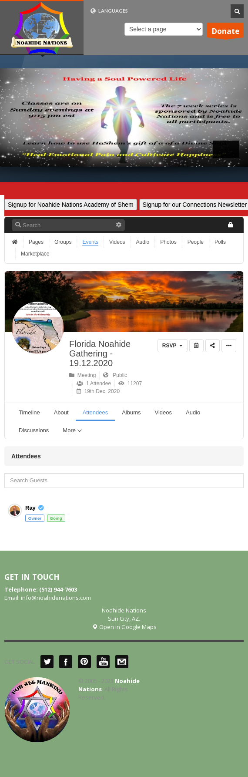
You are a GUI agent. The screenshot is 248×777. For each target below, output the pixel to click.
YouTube (103, 661)
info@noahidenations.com (56, 598)
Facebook (65, 661)
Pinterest (84, 661)
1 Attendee (94, 383)
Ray (30, 508)
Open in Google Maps (124, 627)
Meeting (82, 375)
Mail (121, 661)
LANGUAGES (109, 11)
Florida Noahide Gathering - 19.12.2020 (100, 353)
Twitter (47, 661)
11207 (130, 383)
